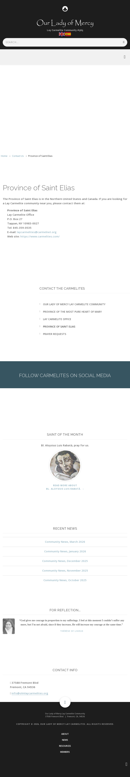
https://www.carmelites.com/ (40, 236)
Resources (65, 745)
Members (65, 751)
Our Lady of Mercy (65, 23)
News (65, 739)
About (65, 733)
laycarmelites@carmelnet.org (37, 232)
